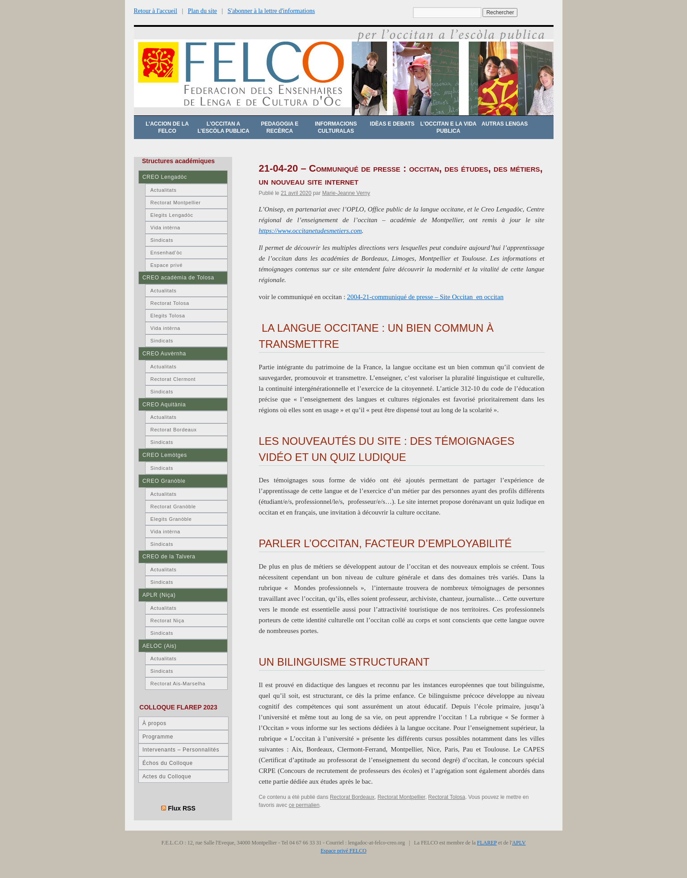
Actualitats (163, 190)
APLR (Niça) (159, 595)
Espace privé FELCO (343, 851)
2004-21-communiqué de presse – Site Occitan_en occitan (425, 296)
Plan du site (202, 11)
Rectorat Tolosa (446, 797)
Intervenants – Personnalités (180, 750)
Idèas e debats (392, 124)
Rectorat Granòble (173, 506)
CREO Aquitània (164, 404)
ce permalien (304, 805)
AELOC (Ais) (159, 646)
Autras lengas (505, 124)
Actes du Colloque (167, 776)
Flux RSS (182, 808)
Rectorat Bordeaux (352, 797)
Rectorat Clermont (173, 379)
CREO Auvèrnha (164, 353)
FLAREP (487, 843)
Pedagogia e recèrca (279, 127)
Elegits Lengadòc (171, 215)
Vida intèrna (165, 227)
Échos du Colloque (167, 763)
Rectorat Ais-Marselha (177, 683)
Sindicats (161, 240)
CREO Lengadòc (164, 177)
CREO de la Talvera (169, 556)
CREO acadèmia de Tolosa (178, 277)
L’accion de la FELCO (167, 127)
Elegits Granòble (171, 519)
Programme (157, 737)
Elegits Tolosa (167, 315)
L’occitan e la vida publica (449, 127)
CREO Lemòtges (164, 455)
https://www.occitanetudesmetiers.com (310, 230)
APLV (518, 843)
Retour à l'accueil (155, 11)
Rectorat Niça (167, 620)
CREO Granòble (164, 481)
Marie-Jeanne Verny (346, 193)
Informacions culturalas (336, 127)
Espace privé (166, 265)
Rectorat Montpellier (401, 797)
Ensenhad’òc (166, 252)
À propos (154, 723)
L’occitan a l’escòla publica (223, 127)
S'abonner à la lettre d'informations (271, 11)
